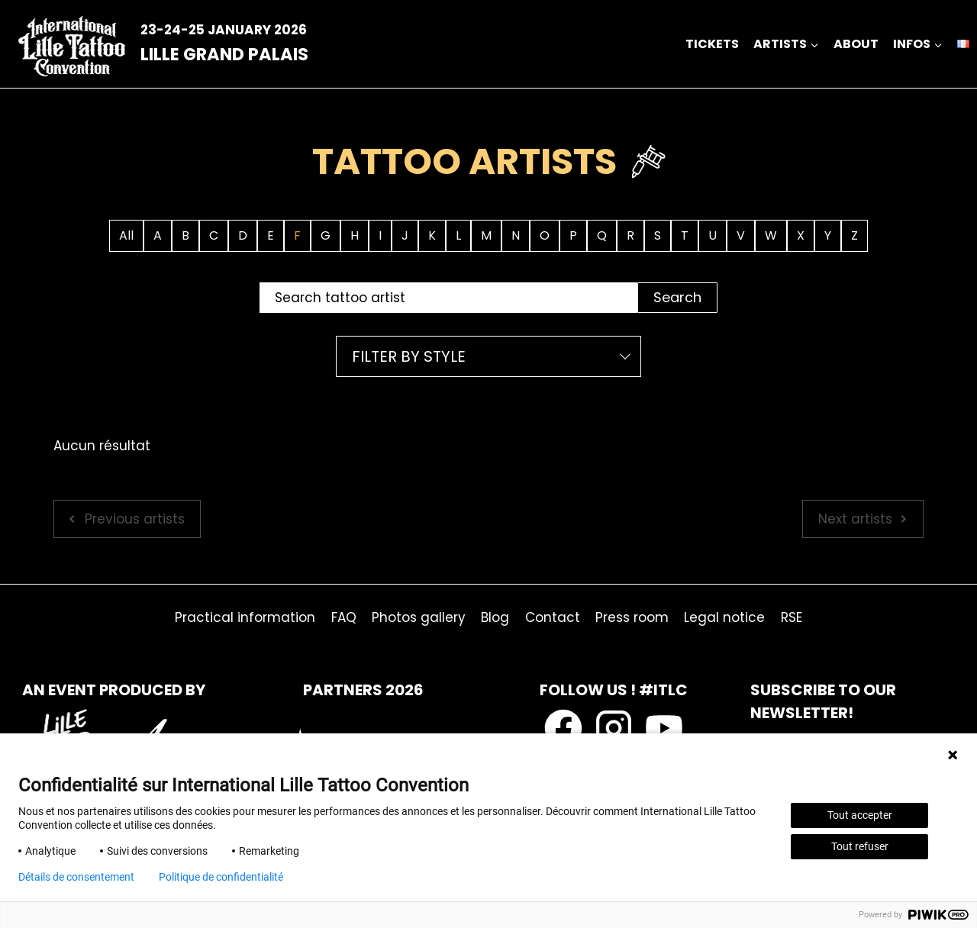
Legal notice (724, 617)
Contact (552, 617)
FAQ (343, 617)
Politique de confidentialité (221, 877)
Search (677, 297)
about (856, 44)
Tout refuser (859, 846)
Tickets (712, 44)
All (126, 235)
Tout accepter (859, 815)
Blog (495, 617)
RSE (791, 617)
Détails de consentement (76, 877)
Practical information (245, 617)
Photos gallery (419, 617)
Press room (632, 617)
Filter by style (409, 356)
